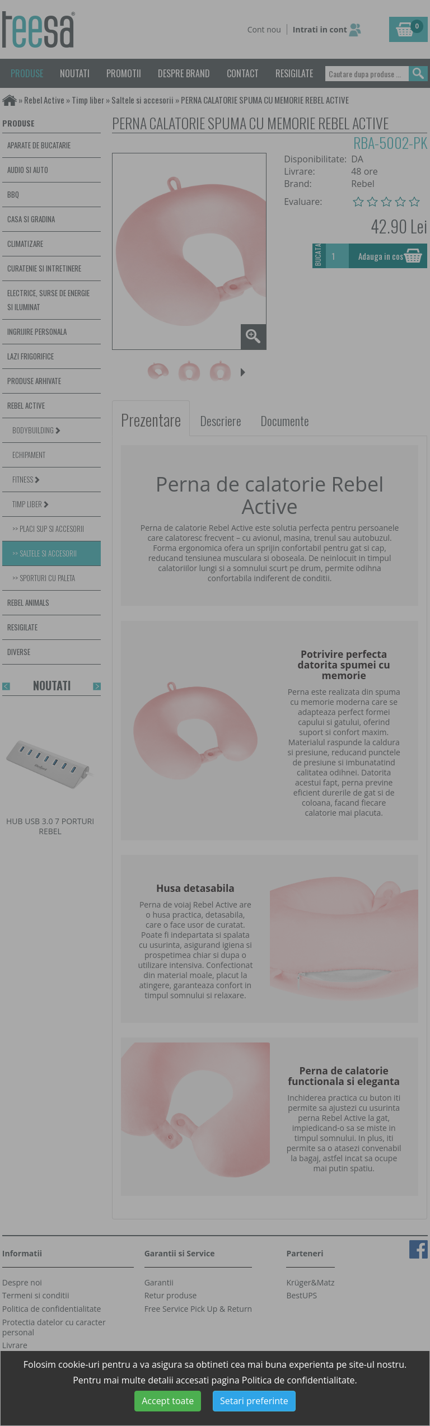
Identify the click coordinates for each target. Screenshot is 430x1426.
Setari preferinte (254, 1401)
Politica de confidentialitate (298, 1380)
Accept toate (168, 1401)
